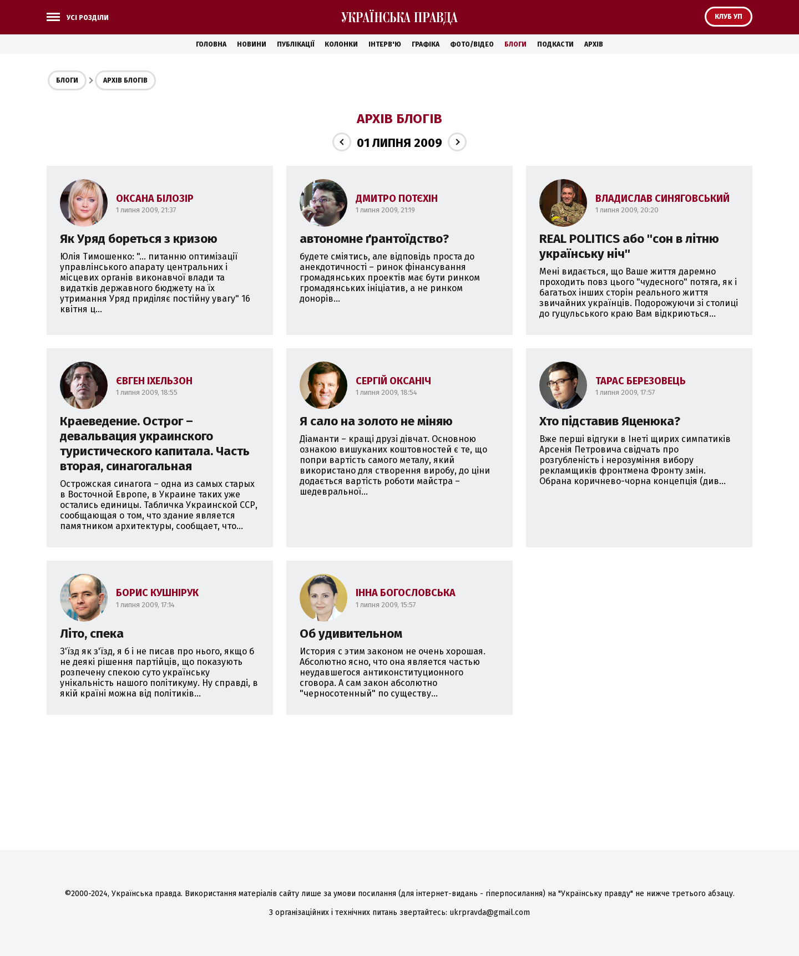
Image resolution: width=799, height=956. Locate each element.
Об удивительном (351, 633)
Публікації (295, 44)
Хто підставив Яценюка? (609, 421)
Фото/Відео (472, 44)
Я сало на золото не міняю (376, 421)
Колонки (341, 44)
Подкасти (555, 44)
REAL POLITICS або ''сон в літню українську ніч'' (629, 246)
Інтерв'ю (384, 44)
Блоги (515, 44)
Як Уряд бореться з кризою (139, 238)
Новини (251, 44)
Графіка (425, 44)
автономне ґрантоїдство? (374, 238)
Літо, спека (92, 633)
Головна (211, 44)
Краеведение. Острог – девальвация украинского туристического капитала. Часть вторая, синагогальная (155, 444)
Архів (593, 44)
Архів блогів (125, 80)
